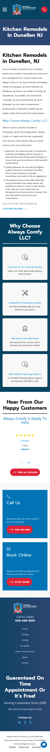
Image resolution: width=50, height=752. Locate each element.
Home (25, 628)
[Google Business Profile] (19, 722)
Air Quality (25, 645)
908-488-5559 (25, 621)
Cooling (25, 640)
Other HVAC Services (25, 651)
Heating (25, 634)
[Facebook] (25, 722)
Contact (25, 662)
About (25, 657)
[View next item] (28, 462)
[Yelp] (30, 722)
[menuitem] (12, 747)
